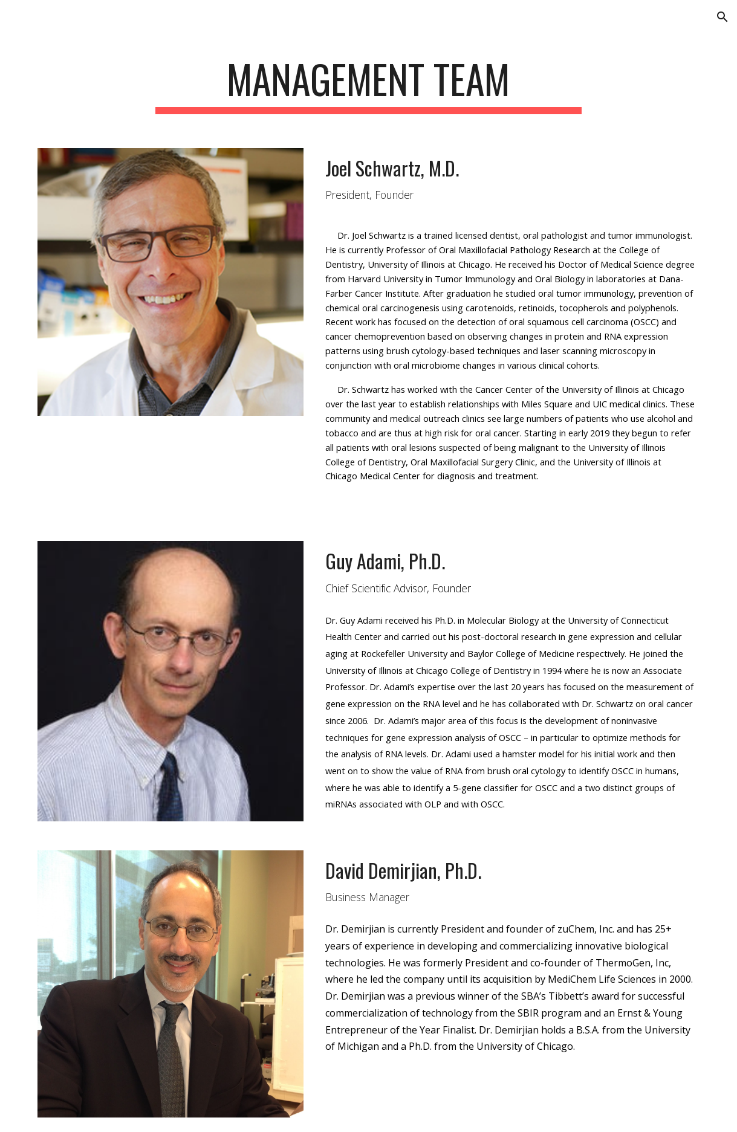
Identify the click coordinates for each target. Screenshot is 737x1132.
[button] (722, 16)
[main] (368, 85)
